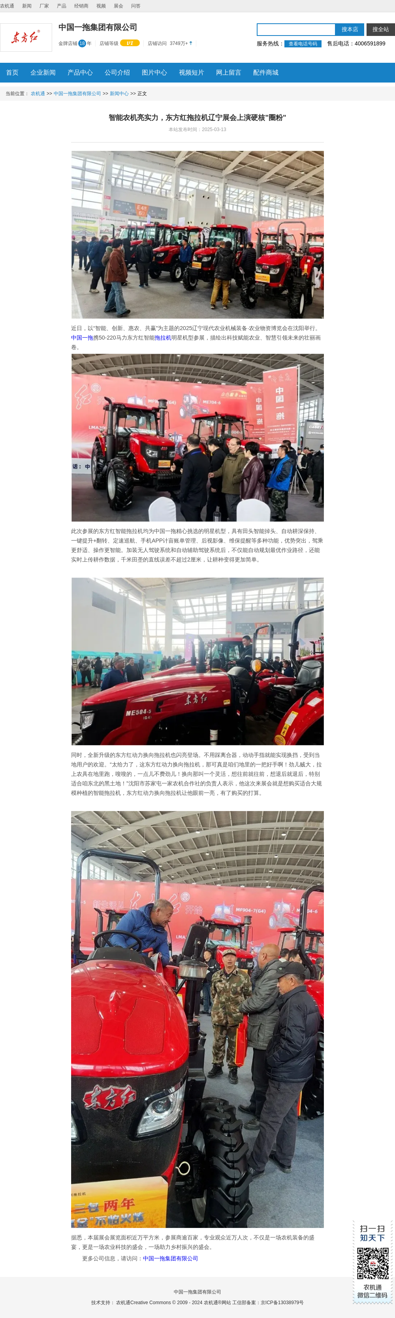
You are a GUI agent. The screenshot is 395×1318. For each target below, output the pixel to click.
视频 (101, 6)
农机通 (7, 6)
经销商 (81, 6)
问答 (136, 6)
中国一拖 (82, 337)
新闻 (27, 6)
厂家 (44, 6)
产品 (61, 6)
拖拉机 (163, 337)
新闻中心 (119, 93)
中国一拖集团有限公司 (77, 93)
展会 (118, 6)
